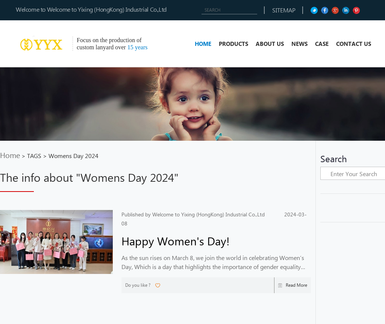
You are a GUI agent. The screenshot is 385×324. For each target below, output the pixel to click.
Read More (292, 285)
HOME (203, 43)
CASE (322, 43)
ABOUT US (270, 43)
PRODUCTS (233, 43)
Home (10, 154)
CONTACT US (353, 43)
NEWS (299, 43)
